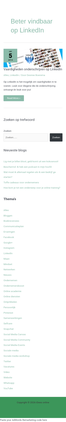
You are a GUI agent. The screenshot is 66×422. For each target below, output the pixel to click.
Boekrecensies (11, 220)
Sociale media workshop (17, 355)
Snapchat (9, 328)
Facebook (9, 237)
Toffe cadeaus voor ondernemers (21, 182)
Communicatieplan (14, 226)
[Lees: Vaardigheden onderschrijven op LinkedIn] (33, 57)
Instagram (9, 247)
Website (8, 377)
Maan (7, 258)
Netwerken (9, 269)
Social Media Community (17, 339)
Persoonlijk (9, 307)
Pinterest (8, 312)
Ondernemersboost (14, 285)
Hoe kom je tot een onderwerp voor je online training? (32, 187)
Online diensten (12, 296)
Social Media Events (14, 345)
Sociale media (11, 350)
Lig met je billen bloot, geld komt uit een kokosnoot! (31, 161)
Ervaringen (9, 231)
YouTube (8, 388)
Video (7, 372)
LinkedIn (14, 75)
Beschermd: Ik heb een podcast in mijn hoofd (28, 166)
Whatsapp (9, 382)
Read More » (15, 97)
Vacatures (9, 366)
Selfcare (8, 323)
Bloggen (8, 215)
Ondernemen (10, 280)
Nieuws (7, 274)
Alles (6, 75)
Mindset (8, 264)
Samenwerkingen (13, 318)
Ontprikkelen (10, 301)
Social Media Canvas (15, 334)
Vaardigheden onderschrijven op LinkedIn (33, 69)
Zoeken (7, 130)
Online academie (12, 291)
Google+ (8, 242)
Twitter (7, 361)
